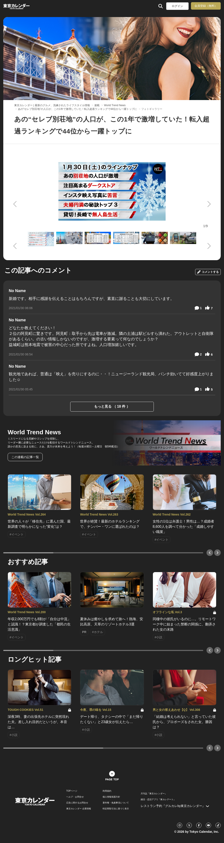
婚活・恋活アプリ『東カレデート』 (158, 799)
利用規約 (107, 791)
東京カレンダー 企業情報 (78, 809)
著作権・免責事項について (116, 803)
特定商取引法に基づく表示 (116, 809)
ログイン (177, 6)
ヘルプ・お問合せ (75, 797)
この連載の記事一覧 (25, 457)
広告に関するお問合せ (77, 803)
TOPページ (71, 791)
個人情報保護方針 (111, 797)
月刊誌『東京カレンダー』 (154, 794)
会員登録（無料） (205, 5)
